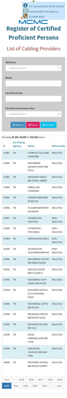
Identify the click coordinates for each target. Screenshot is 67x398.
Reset (33, 124)
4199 (59, 379)
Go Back (48, 124)
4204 (44, 385)
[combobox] (33, 68)
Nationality (58, 146)
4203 (35, 385)
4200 (6, 385)
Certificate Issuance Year (20, 108)
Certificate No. (14, 93)
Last (59, 385)
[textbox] (32, 68)
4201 (16, 385)
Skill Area (10, 62)
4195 (21, 379)
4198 (50, 379)
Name (8, 77)
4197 (40, 379)
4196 (31, 379)
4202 (25, 385)
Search (18, 124)
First (6, 379)
